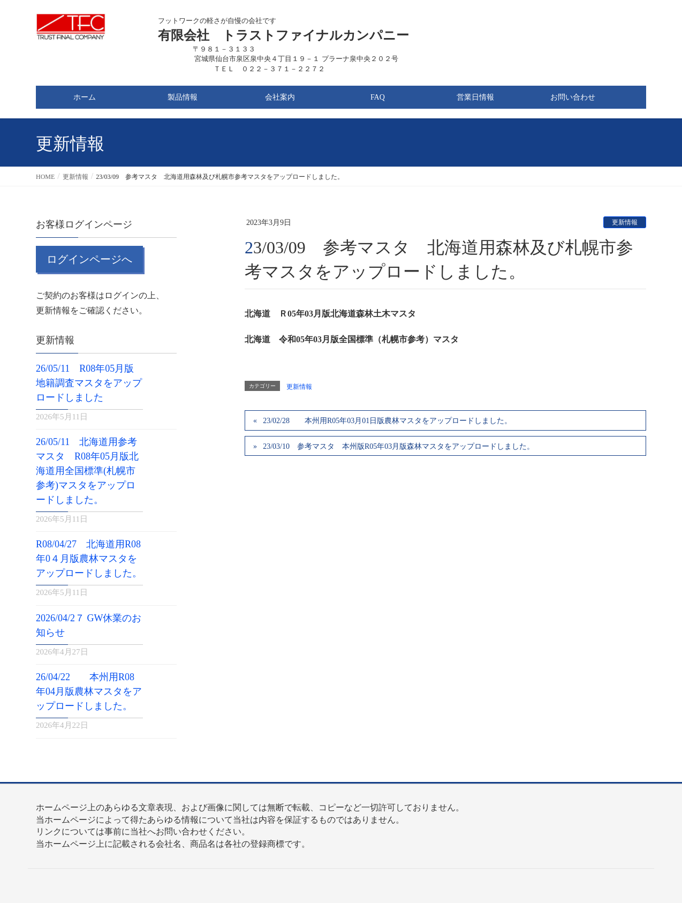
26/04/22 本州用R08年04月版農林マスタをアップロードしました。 (89, 691)
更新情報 (625, 222)
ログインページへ (89, 259)
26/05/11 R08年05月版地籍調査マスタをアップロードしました (89, 383)
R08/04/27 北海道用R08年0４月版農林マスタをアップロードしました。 (89, 558)
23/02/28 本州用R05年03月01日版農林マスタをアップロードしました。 (387, 421)
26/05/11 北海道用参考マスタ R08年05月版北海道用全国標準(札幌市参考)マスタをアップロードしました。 (87, 471)
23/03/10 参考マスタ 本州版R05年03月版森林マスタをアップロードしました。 (398, 446)
